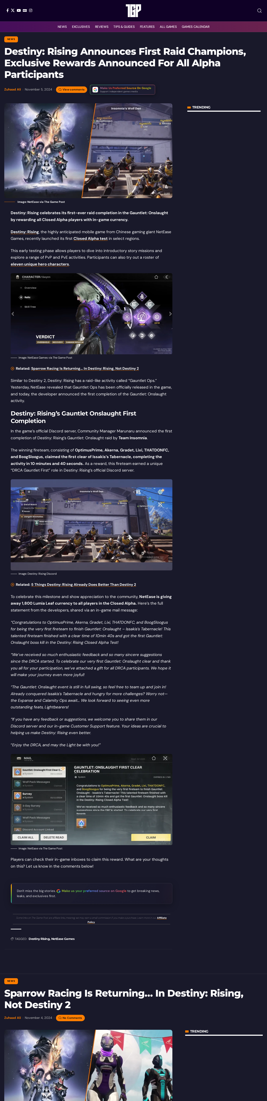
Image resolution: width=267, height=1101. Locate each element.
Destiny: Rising (25, 231)
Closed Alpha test (90, 238)
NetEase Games (63, 939)
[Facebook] (7, 10)
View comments (74, 89)
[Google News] (25, 10)
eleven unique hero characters (40, 264)
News (11, 39)
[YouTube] (19, 10)
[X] (13, 10)
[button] (259, 10)
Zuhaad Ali (12, 89)
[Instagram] (30, 10)
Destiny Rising (39, 939)
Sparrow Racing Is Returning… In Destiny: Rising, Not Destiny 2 (85, 368)
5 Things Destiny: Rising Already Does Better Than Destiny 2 (83, 584)
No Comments (72, 1018)
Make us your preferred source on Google (94, 891)
